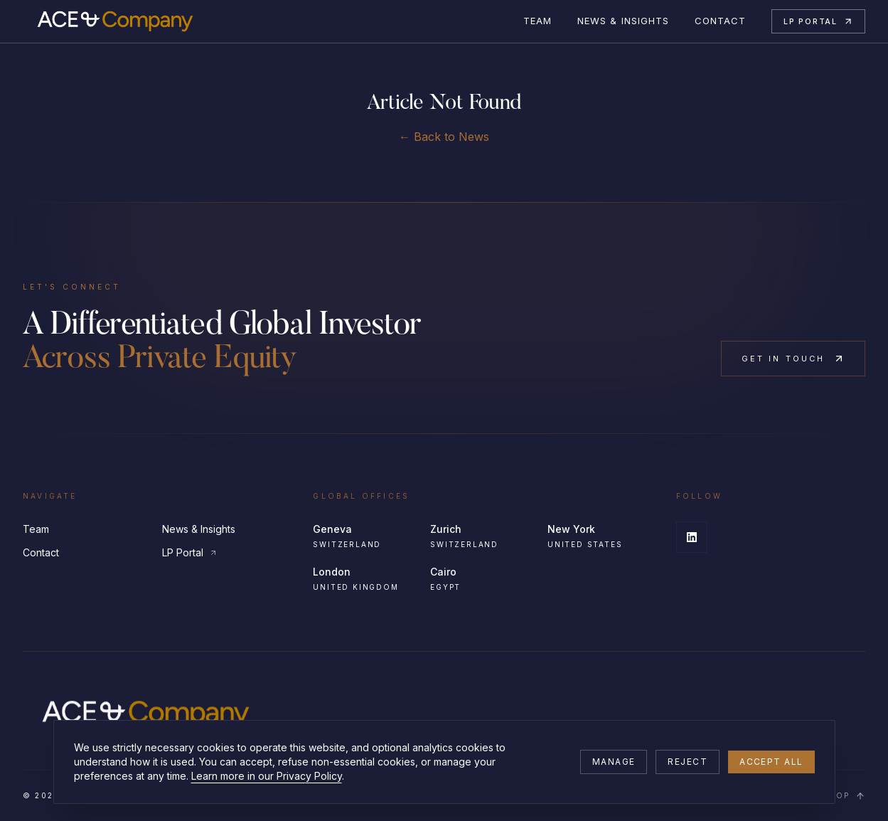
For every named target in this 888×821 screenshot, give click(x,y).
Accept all (771, 761)
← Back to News (444, 136)
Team (537, 20)
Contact (720, 20)
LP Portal (818, 21)
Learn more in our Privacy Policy (266, 776)
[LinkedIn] (691, 537)
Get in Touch (793, 358)
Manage (614, 761)
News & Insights (623, 20)
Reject (687, 761)
